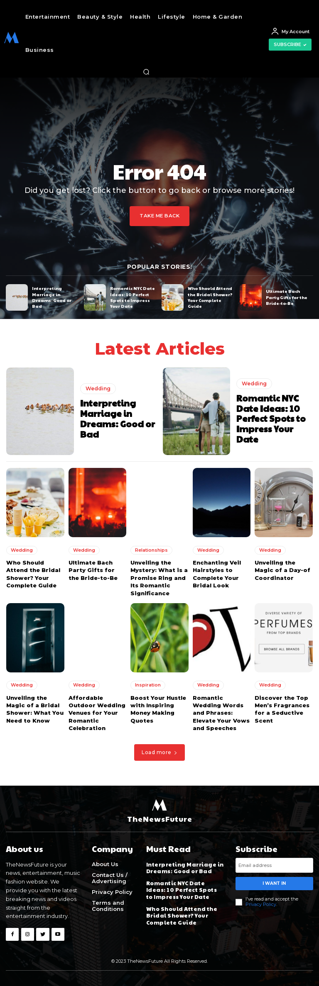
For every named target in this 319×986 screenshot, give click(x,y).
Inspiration (148, 684)
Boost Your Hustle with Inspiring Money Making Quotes (158, 708)
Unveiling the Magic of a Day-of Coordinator (282, 569)
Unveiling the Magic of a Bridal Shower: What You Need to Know (34, 708)
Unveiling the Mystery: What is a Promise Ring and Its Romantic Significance (158, 577)
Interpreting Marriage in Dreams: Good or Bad (51, 297)
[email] (274, 863)
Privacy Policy (260, 903)
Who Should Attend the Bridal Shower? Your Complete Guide (210, 297)
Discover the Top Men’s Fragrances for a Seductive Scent (282, 708)
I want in (274, 881)
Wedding (98, 389)
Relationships (151, 550)
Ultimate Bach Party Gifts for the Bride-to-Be (286, 297)
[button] (146, 71)
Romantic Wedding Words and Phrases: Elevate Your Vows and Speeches (221, 712)
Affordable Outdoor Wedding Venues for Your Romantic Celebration (97, 712)
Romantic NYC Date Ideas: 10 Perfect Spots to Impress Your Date (132, 297)
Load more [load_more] (159, 751)
